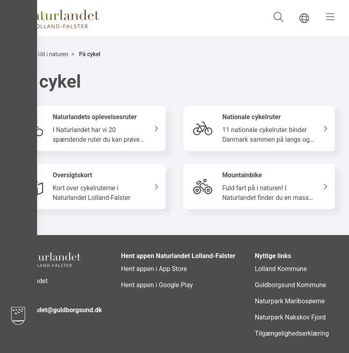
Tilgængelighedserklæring (292, 333)
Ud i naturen (53, 54)
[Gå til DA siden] (304, 18)
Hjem (20, 54)
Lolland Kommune (281, 269)
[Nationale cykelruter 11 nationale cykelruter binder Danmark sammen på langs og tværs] (259, 128)
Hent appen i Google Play (157, 285)
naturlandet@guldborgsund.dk (58, 310)
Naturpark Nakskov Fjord (290, 317)
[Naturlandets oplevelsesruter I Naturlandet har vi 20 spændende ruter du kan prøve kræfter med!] (90, 128)
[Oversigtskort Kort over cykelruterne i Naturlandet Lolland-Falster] (90, 186)
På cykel (89, 54)
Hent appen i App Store (154, 269)
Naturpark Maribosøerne (289, 301)
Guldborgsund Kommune (290, 285)
